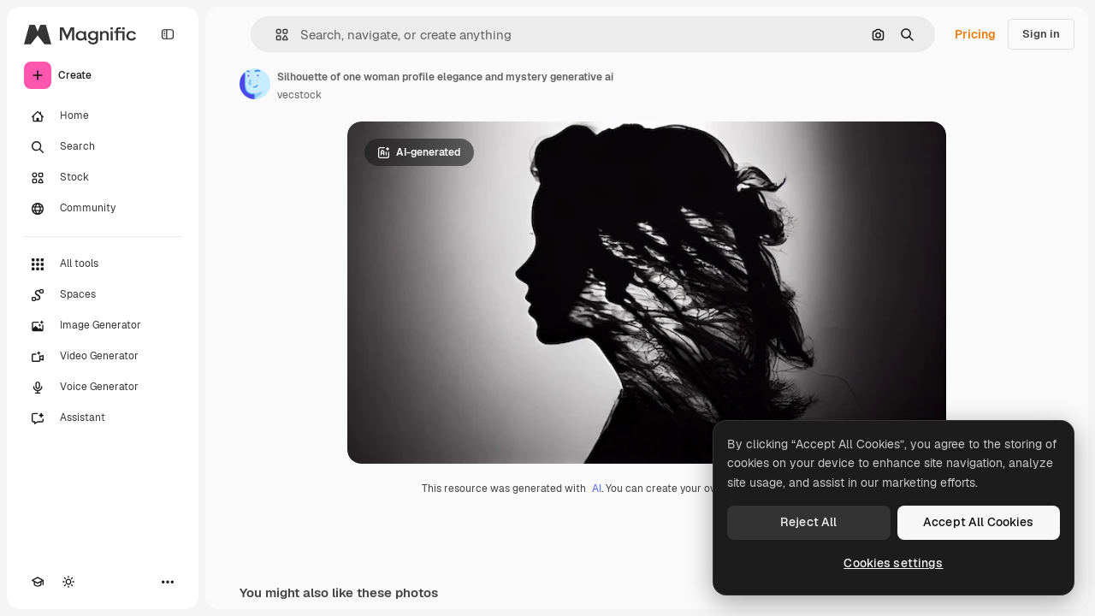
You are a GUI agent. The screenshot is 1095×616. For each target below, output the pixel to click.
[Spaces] (102, 295)
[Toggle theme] (68, 581)
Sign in (1041, 34)
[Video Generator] (102, 356)
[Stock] (102, 178)
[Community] (102, 208)
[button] (275, 34)
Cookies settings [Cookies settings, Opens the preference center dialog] (893, 563)
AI (596, 488)
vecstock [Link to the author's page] (299, 95)
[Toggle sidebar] (167, 34)
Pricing (975, 34)
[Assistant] (102, 418)
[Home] (102, 116)
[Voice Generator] (102, 387)
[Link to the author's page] (255, 83)
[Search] (102, 147)
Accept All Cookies (978, 522)
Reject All (808, 522)
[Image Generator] (102, 326)
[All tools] (102, 264)
